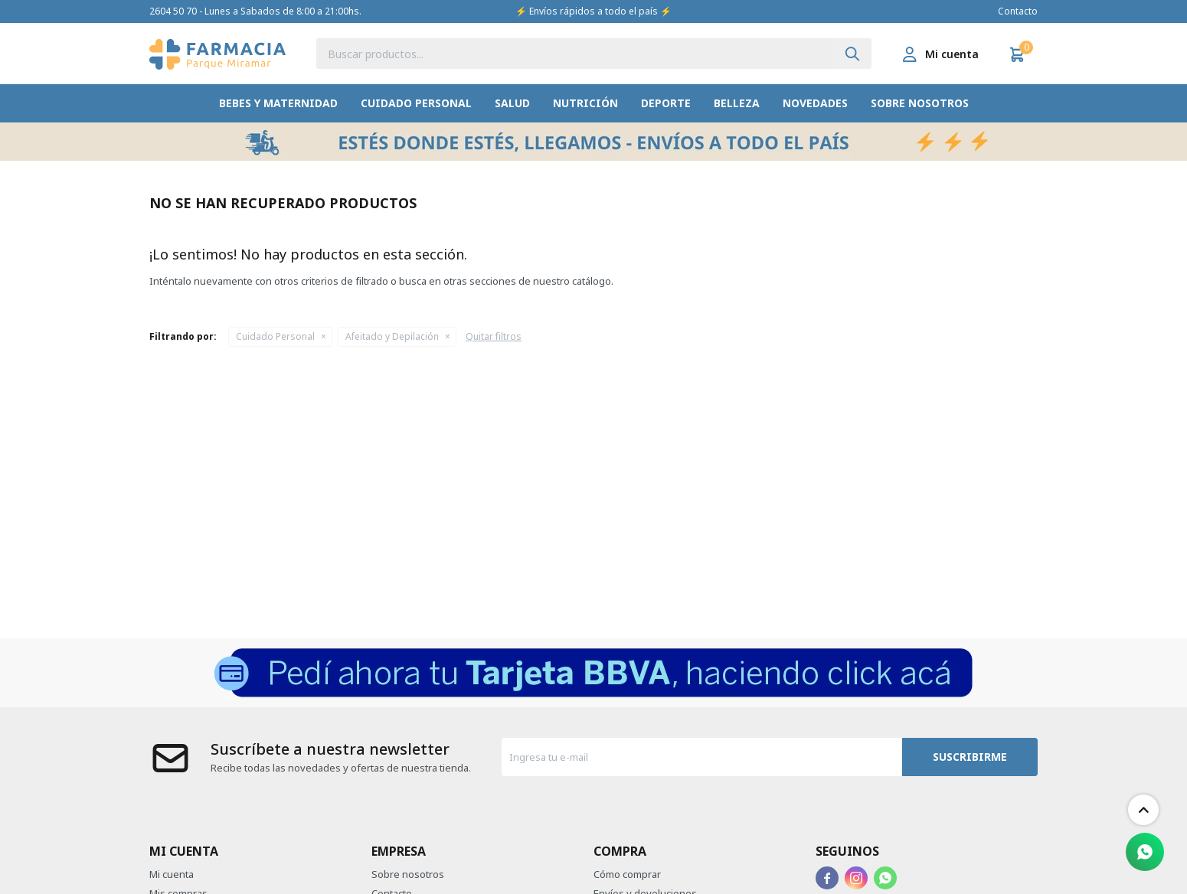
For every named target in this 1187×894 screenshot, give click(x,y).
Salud (512, 103)
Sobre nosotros (920, 103)
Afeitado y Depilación (392, 336)
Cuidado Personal (416, 103)
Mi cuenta (171, 874)
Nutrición (585, 103)
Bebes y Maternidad (278, 103)
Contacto (1018, 11)
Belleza (737, 103)
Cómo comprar (627, 874)
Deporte (666, 103)
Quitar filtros (494, 336)
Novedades (815, 103)
